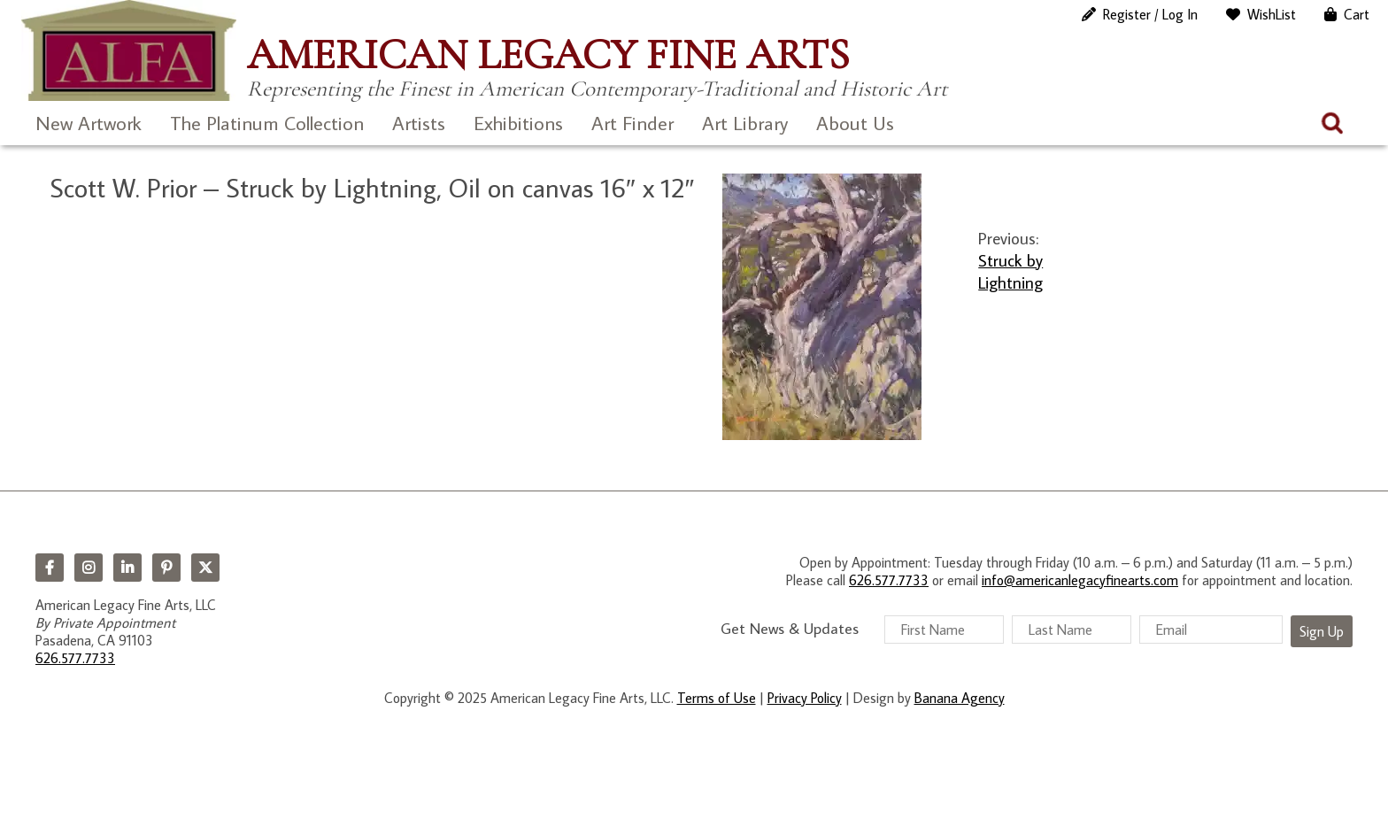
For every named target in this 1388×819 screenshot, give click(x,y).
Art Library (745, 122)
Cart (1356, 14)
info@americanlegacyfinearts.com (1080, 580)
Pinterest (166, 567)
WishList (1271, 14)
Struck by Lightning (1010, 271)
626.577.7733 (75, 658)
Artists (418, 122)
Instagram (88, 567)
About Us (855, 122)
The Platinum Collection (267, 122)
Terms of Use (716, 698)
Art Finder (632, 122)
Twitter (205, 567)
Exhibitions (518, 122)
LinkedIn (127, 567)
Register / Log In (1150, 14)
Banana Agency (959, 698)
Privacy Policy (804, 698)
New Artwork (88, 122)
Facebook (49, 567)
